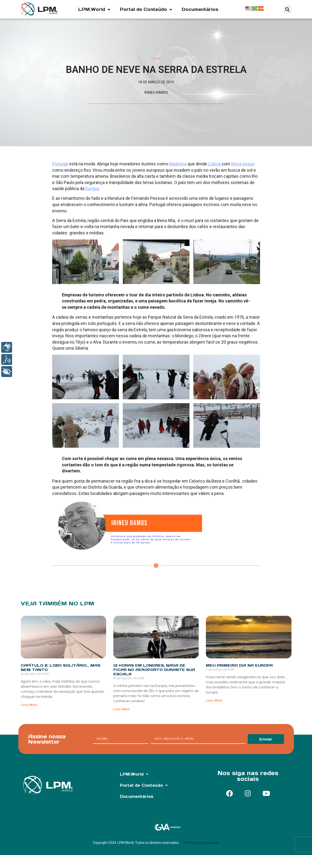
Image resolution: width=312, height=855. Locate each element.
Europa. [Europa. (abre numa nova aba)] (92, 188)
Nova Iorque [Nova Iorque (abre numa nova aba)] (242, 163)
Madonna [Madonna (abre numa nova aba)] (178, 163)
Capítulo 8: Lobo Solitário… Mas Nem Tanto (60, 667)
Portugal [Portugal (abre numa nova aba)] (60, 163)
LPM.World (94, 9)
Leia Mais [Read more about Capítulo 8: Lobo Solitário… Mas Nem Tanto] (29, 705)
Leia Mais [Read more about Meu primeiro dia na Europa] (214, 700)
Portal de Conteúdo (146, 9)
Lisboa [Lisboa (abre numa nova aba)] (215, 163)
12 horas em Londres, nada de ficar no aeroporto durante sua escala (154, 669)
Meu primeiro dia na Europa (239, 665)
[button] (287, 9)
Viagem (156, 58)
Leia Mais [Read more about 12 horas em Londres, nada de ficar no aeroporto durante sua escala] (121, 709)
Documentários (200, 9)
